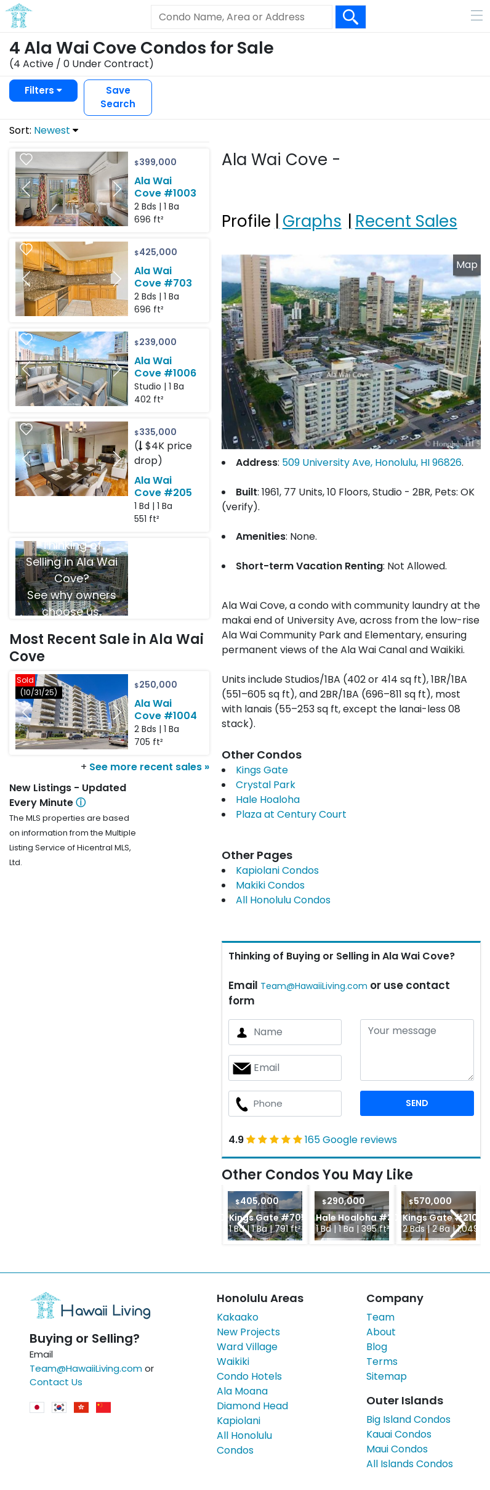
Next (458, 1223)
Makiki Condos (270, 885)
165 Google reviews (351, 1140)
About (381, 1332)
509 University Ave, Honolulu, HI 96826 (372, 462)
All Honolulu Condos (283, 900)
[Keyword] (241, 17)
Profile (246, 221)
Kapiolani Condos (277, 870)
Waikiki (233, 1361)
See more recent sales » (149, 767)
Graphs (312, 221)
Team (380, 1317)
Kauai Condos (399, 1434)
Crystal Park (265, 785)
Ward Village (247, 1347)
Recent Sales (406, 221)
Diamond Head (252, 1406)
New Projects (248, 1332)
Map (467, 265)
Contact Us (56, 1381)
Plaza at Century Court (291, 814)
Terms (382, 1361)
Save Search (117, 97)
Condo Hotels (249, 1376)
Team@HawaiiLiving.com (313, 986)
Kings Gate (262, 770)
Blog (376, 1347)
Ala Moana (242, 1391)
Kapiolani (238, 1421)
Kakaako (238, 1317)
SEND (417, 1103)
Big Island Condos (408, 1419)
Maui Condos (397, 1449)
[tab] (248, 206)
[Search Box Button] (350, 17)
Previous (245, 1223)
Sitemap (386, 1376)
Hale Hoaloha (268, 799)
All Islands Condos (409, 1464)
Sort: (43, 130)
